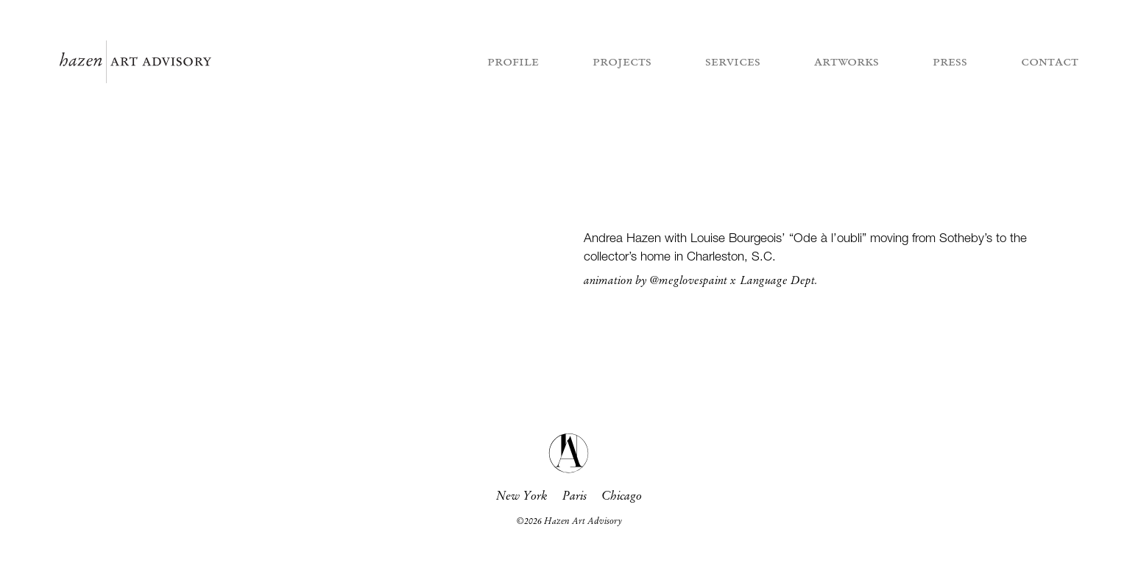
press (950, 61)
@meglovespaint (688, 281)
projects (622, 61)
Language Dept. (779, 281)
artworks (846, 61)
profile (513, 61)
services (732, 61)
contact (1049, 61)
